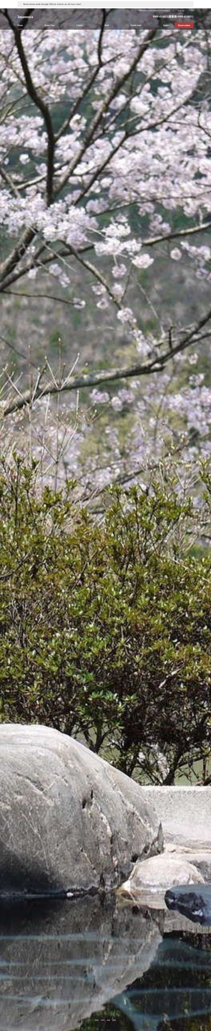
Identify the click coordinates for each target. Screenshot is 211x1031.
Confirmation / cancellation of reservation (154, 10)
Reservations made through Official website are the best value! (52, 4)
